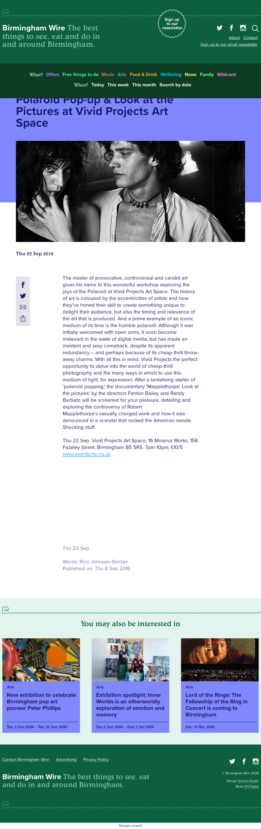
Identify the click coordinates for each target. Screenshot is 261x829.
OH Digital (251, 787)
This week (118, 85)
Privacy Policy (96, 759)
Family (207, 74)
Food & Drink (143, 74)
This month (144, 85)
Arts (122, 74)
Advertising (66, 759)
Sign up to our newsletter (172, 23)
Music (108, 74)
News (191, 74)
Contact (250, 37)
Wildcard (226, 74)
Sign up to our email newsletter (228, 44)
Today (97, 85)
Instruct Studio (248, 781)
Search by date (175, 85)
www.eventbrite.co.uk (87, 454)
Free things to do (80, 74)
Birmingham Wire (33, 28)
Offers (52, 74)
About (234, 37)
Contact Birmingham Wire (25, 759)
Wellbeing (170, 74)
